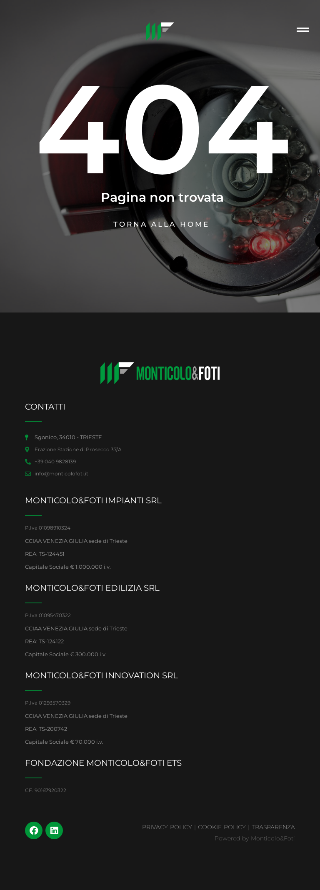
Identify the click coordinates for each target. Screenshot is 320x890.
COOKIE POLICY (222, 827)
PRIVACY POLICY (167, 827)
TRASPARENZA (273, 827)
